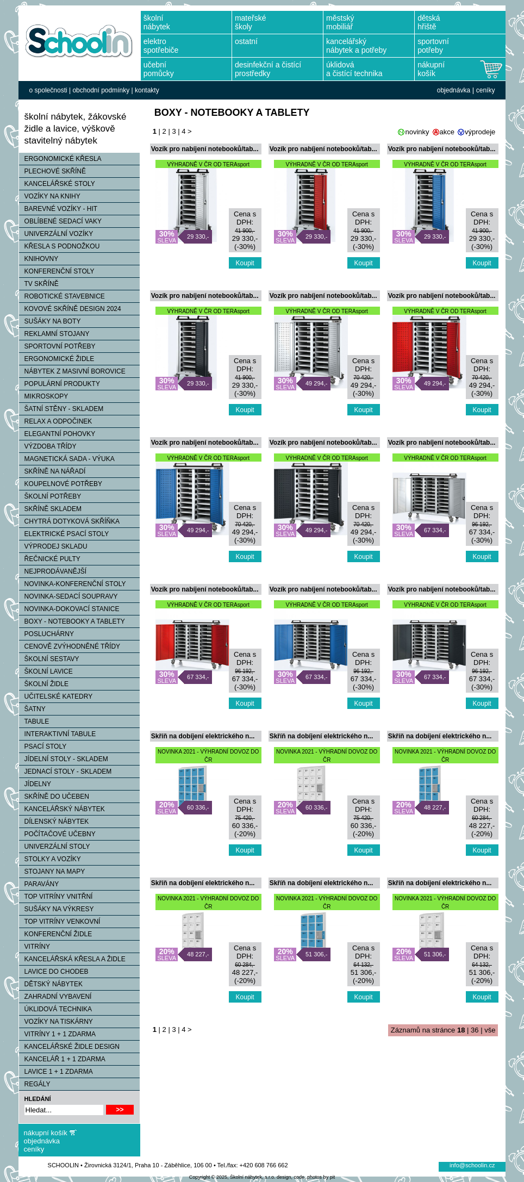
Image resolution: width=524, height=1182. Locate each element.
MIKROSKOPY (43, 396)
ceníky (485, 90)
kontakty (147, 90)
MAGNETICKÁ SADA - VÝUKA (67, 459)
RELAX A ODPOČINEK (55, 421)
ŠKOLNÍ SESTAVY (49, 659)
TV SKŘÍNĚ (39, 284)
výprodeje (480, 132)
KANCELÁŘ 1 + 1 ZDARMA (62, 1059)
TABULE (34, 721)
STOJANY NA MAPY (52, 871)
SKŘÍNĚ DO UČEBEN (54, 796)
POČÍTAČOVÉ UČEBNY (57, 834)
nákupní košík (45, 1133)
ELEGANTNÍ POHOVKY (57, 434)
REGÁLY (35, 1084)
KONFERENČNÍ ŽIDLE (55, 934)
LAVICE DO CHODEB (54, 971)
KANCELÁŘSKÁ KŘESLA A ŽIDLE (72, 959)
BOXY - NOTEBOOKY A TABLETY (72, 621)
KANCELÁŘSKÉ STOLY (57, 184)
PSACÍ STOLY (43, 746)
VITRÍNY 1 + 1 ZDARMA (57, 1034)
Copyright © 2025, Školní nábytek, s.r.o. (232, 1177)
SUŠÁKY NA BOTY (50, 321)
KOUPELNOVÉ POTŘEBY (60, 484)
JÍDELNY (35, 784)
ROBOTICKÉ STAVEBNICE (62, 296)
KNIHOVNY (39, 259)
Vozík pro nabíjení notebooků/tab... (205, 149)
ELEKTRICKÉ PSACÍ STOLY (64, 534)
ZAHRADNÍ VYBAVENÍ (55, 996)
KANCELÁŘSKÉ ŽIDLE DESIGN (69, 1046)
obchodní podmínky (100, 90)
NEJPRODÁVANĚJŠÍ (52, 571)
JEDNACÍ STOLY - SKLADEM (65, 771)
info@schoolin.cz (472, 1165)
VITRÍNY (34, 946)
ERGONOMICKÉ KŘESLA (60, 159)
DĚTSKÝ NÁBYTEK (51, 984)
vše (489, 1030)
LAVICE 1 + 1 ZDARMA (56, 1071)
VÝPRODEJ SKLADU (53, 546)
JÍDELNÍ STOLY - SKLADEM (63, 759)
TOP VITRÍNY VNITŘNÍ (56, 896)
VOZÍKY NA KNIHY (49, 196)
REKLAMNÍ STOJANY (54, 334)
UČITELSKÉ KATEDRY (56, 696)
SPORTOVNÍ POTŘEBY (57, 346)
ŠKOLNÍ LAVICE (46, 671)
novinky (417, 132)
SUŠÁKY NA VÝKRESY (56, 909)
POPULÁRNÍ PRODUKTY (59, 384)
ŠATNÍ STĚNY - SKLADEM (61, 409)
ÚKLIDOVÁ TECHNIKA (55, 1009)
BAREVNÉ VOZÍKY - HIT (58, 209)
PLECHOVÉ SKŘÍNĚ (52, 171)
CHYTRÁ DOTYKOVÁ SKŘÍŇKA (69, 521)
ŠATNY (32, 709)
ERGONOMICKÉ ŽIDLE (57, 359)
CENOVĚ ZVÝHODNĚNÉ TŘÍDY (69, 646)
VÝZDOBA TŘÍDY (48, 446)
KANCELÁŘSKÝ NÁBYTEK (62, 809)
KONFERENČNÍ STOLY (57, 271)
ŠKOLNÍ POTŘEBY (50, 496)
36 (474, 1030)
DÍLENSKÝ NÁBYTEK (54, 821)
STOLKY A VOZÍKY (50, 859)
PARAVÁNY (39, 884)
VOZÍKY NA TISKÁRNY (56, 1021)
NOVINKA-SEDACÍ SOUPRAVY (68, 596)
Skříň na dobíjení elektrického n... (203, 736)
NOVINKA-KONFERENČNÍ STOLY (72, 584)
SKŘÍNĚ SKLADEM (50, 509)
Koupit (245, 263)
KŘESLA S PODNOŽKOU (59, 246)
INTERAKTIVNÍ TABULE (57, 734)
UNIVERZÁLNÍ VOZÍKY (56, 234)
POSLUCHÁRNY (46, 634)
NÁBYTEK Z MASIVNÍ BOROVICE (72, 371)
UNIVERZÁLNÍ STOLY (54, 846)
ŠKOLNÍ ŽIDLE (43, 684)
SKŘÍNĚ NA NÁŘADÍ (52, 471)
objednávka (453, 90)
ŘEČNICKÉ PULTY (49, 559)
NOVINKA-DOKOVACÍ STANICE (69, 609)
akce (447, 132)
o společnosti (48, 90)
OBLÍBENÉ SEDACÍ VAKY (60, 221)
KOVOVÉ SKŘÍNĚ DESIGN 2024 (70, 309)
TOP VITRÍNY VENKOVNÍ (60, 921)
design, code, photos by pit (306, 1177)
